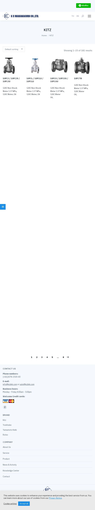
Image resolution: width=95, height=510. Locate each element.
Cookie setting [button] (10, 503)
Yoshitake (7, 425)
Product (6, 459)
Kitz (4, 420)
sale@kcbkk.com (27, 384)
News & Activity (10, 465)
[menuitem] (73, 16)
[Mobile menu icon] (89, 16)
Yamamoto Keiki (10, 430)
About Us (7, 447)
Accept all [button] (24, 503)
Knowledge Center (11, 470)
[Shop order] (14, 49)
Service (6, 453)
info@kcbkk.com (10, 384)
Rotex (5, 435)
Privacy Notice (55, 498)
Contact (6, 476)
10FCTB (78, 78)
